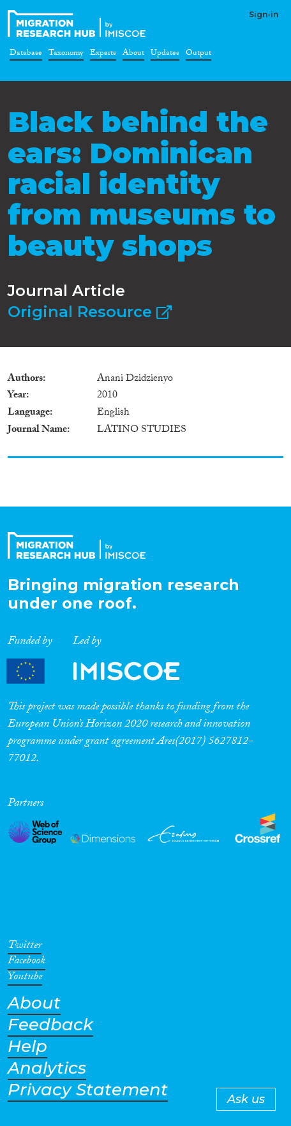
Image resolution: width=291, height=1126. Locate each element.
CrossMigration (79, 23)
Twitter (24, 947)
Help (27, 1046)
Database (26, 55)
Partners (104, 671)
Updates (165, 55)
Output (198, 55)
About (133, 55)
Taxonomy (66, 55)
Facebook (26, 962)
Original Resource (90, 311)
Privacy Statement (88, 1090)
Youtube (25, 978)
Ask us (246, 1099)
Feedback (50, 1025)
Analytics (47, 1068)
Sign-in (263, 14)
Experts (103, 55)
